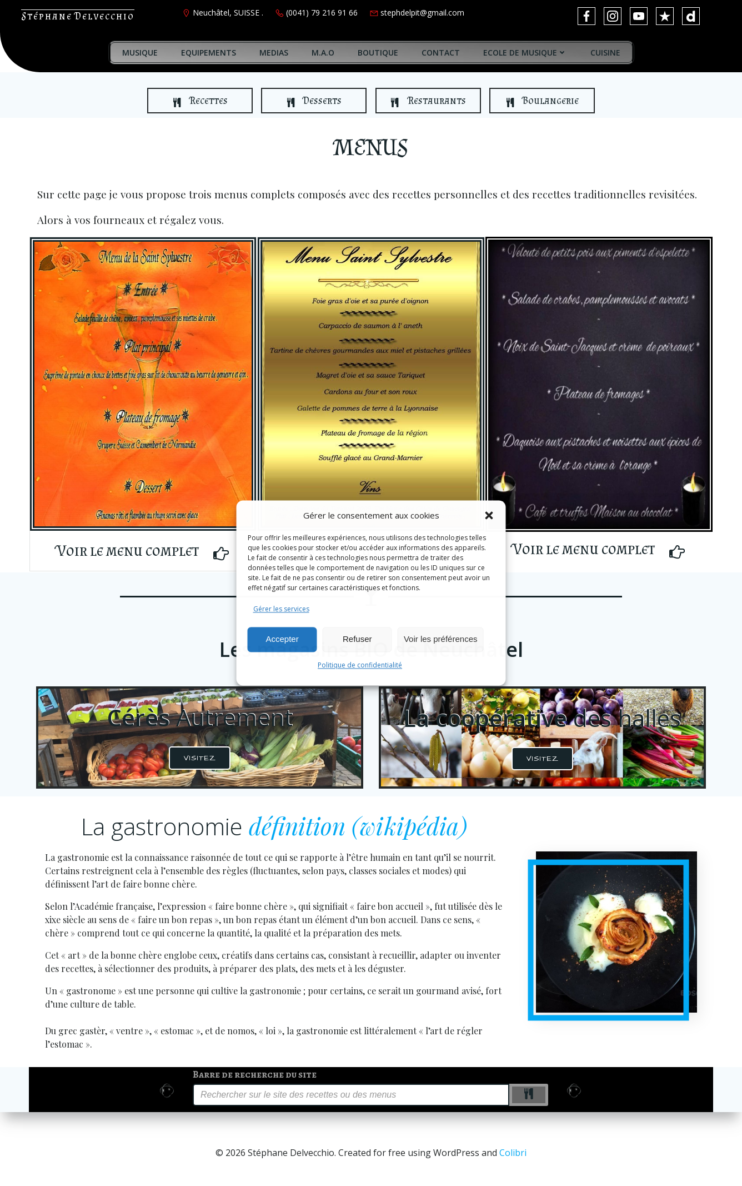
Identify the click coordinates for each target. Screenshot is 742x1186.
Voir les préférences (441, 639)
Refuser (357, 639)
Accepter (282, 639)
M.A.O (323, 52)
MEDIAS (273, 52)
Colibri (513, 1153)
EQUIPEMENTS (208, 52)
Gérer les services (281, 609)
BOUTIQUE (378, 52)
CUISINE (605, 52)
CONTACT (441, 52)
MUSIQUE (140, 52)
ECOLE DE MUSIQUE (525, 52)
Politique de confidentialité (360, 665)
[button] (489, 515)
